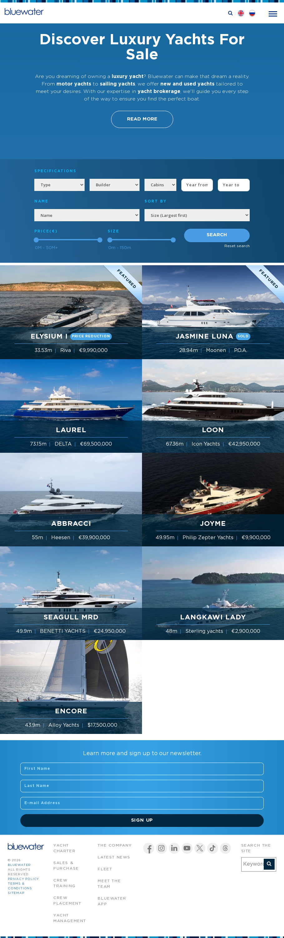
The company (115, 845)
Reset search (237, 246)
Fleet (105, 869)
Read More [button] (142, 119)
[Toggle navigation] (273, 13)
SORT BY (155, 201)
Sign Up (142, 820)
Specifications (55, 171)
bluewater (19, 865)
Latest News (114, 857)
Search (217, 235)
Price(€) (46, 231)
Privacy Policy (23, 879)
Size (113, 231)
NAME (41, 201)
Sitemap (16, 893)
